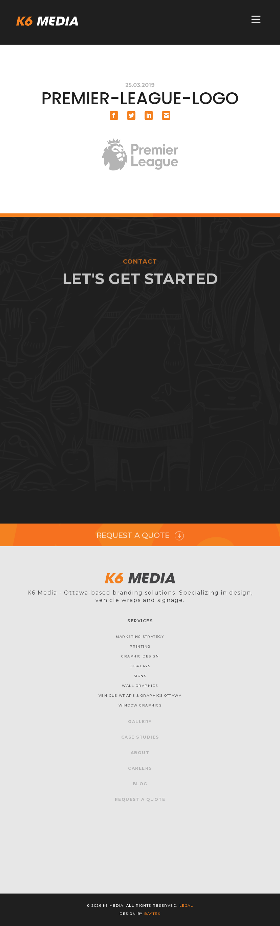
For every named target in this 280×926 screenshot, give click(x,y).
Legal (186, 905)
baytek (152, 913)
